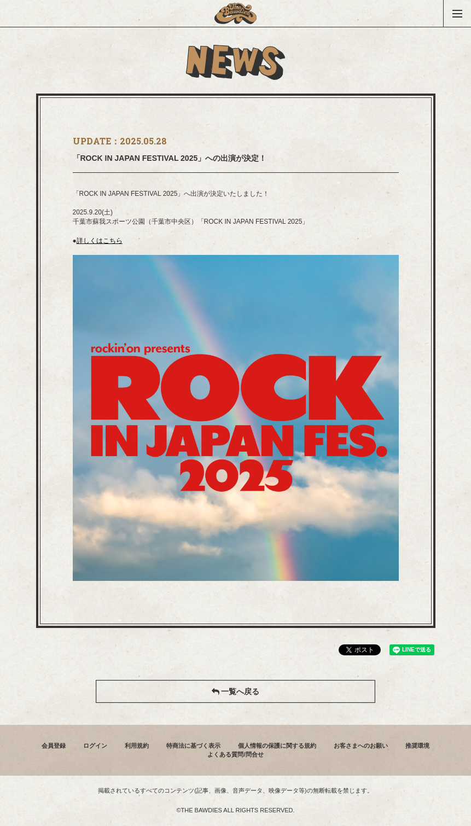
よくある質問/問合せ (235, 754)
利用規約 (137, 745)
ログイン (95, 745)
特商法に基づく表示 (193, 745)
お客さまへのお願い (361, 745)
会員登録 (54, 745)
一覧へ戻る (236, 691)
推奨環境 (417, 745)
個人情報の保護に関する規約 (277, 745)
